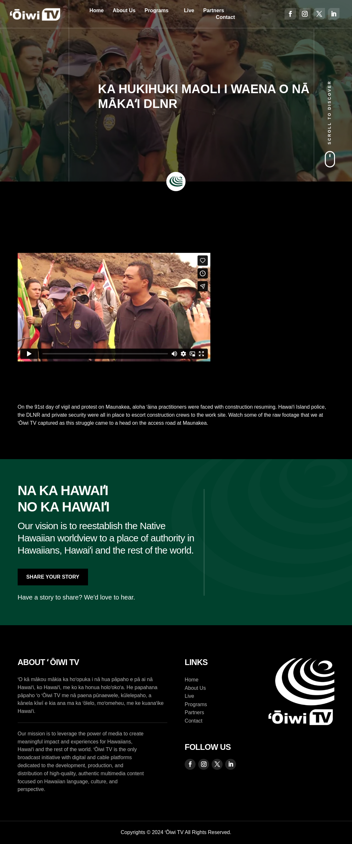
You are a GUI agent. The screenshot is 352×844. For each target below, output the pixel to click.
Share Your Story (52, 577)
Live (189, 10)
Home (96, 10)
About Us (124, 10)
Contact (225, 17)
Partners (213, 10)
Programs (157, 10)
